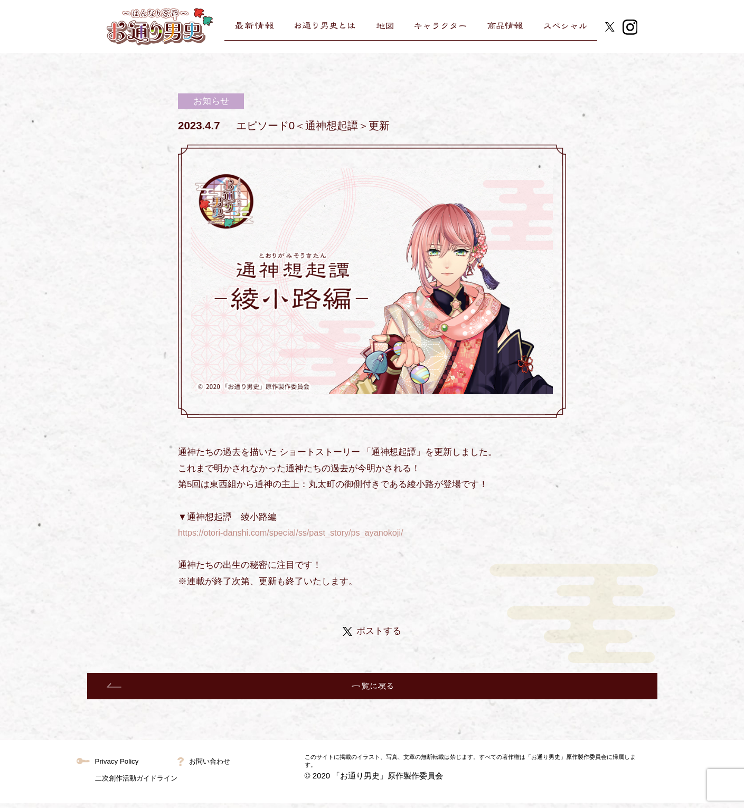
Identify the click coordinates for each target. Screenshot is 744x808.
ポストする (372, 631)
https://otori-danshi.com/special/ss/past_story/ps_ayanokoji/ (296, 533)
